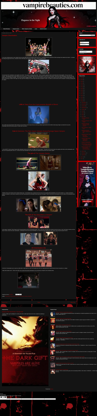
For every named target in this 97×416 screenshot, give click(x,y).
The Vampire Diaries (43, 153)
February (84, 153)
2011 (82, 158)
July (83, 111)
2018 (82, 92)
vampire (25, 296)
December (84, 102)
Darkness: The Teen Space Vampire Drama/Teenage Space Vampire (41, 131)
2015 (82, 97)
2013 (82, 100)
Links (36, 28)
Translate (87, 53)
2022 (82, 84)
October (83, 105)
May (83, 114)
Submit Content (43, 28)
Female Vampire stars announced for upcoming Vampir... (86, 148)
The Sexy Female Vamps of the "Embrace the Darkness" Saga (67, 344)
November (84, 104)
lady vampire (21, 296)
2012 (82, 156)
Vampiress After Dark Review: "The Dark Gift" (12, 311)
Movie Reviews (6, 28)
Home (39, 302)
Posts (81, 42)
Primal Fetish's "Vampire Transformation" (63, 324)
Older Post (72, 302)
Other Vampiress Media (27, 28)
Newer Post (4, 302)
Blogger (51, 388)
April (83, 116)
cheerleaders (7, 296)
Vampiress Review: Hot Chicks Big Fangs (63, 318)
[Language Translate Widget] (85, 52)
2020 (82, 88)
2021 (82, 86)
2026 (82, 77)
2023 (82, 83)
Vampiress (30, 296)
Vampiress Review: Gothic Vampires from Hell (86, 131)
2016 (82, 95)
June (83, 112)
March (83, 151)
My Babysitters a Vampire (43, 215)
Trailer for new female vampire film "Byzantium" (86, 139)
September (84, 107)
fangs (11, 296)
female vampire (16, 296)
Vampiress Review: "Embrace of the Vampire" (85, 124)
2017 (82, 93)
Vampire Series (16, 28)
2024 (82, 81)
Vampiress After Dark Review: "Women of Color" (65, 363)
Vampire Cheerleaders (86, 142)
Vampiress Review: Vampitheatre (62, 369)
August (83, 109)
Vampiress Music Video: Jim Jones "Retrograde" (86, 135)
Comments (83, 44)
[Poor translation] (5, 397)
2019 (82, 90)
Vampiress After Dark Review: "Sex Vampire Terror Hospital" (67, 350)
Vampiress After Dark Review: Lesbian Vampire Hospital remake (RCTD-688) (70, 356)
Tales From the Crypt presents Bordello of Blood (41, 104)
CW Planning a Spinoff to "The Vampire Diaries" (87, 144)
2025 (82, 79)
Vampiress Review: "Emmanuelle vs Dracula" (64, 312)
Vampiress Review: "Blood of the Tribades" (64, 331)
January (83, 154)
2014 (82, 99)
